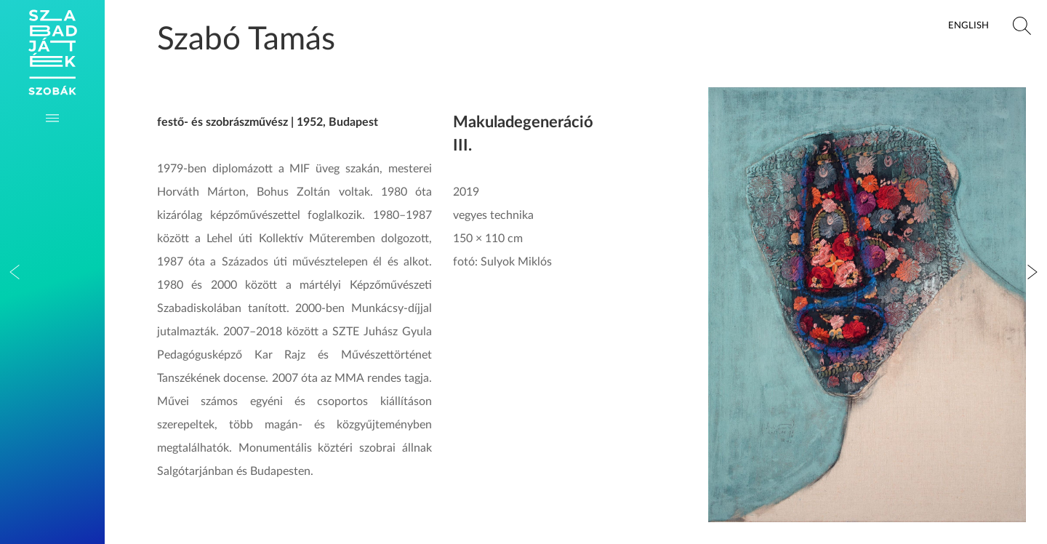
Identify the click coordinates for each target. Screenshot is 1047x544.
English (968, 25)
